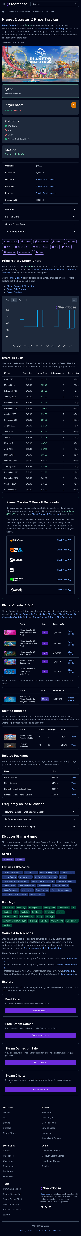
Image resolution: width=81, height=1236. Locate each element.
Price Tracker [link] (41, 241)
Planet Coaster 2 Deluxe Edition (17, 789)
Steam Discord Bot (12, 1194)
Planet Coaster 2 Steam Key (20, 286)
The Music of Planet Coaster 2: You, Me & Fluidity (27, 699)
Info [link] (55, 247)
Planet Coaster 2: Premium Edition (48, 269)
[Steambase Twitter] (50, 1207)
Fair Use (39, 1230)
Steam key (59, 28)
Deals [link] (71, 241)
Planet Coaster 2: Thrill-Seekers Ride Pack (37, 614)
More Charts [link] (25, 252)
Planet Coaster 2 (24, 11)
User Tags (8, 1161)
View (73, 737)
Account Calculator (12, 1209)
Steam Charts (71, 632)
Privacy (23, 1230)
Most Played (48, 1117)
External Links (40, 216)
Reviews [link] (26, 241)
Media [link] (66, 247)
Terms (30, 1230)
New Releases (48, 1128)
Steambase (45, 1194)
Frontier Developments (46, 179)
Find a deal (40, 1062)
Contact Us (56, 1230)
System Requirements (40, 231)
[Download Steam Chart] (74, 300)
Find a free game (40, 1035)
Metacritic (69, 971)
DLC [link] (7, 247)
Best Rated (47, 1112)
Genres (6, 1150)
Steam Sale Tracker (16, 289)
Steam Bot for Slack (12, 1199)
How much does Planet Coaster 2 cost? (40, 811)
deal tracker (43, 28)
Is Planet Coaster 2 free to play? (40, 826)
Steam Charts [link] (10, 241)
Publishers (8, 1171)
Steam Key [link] (57, 241)
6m (14, 300)
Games (11, 11)
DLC (5, 1117)
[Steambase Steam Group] (46, 1207)
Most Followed (49, 1122)
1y (20, 300)
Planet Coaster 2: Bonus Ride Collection (52, 617)
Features (40, 209)
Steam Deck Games (51, 1138)
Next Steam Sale (11, 1204)
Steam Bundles (14, 292)
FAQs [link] (39, 252)
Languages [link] (9, 252)
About (47, 1230)
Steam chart (16, 278)
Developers (8, 1166)
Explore (6, 1214)
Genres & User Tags (40, 224)
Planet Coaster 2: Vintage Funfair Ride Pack (28, 643)
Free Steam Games (51, 1161)
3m (7, 300)
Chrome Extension (12, 1189)
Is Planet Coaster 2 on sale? (40, 819)
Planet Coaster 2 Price (44, 11)
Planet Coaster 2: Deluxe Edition (18, 795)
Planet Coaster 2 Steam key (45, 514)
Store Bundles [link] (21, 247)
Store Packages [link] (40, 247)
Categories (8, 1156)
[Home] (3, 12)
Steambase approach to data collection (43, 948)
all (26, 300)
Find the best (40, 1011)
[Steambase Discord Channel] (42, 1207)
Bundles (7, 1128)
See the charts (40, 1089)
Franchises (8, 1176)
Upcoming (47, 1133)
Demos (6, 1122)
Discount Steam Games (53, 1156)
